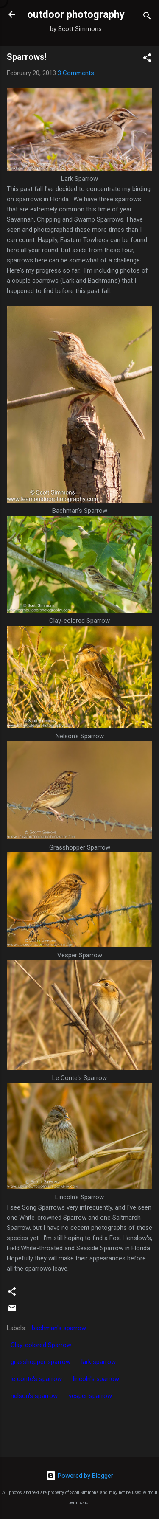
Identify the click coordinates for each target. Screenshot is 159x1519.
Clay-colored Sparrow (41, 1345)
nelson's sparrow (34, 1396)
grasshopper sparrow (40, 1362)
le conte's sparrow (36, 1379)
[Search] (147, 17)
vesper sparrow (90, 1396)
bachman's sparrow (59, 1328)
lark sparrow (98, 1362)
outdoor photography (76, 14)
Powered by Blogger (79, 1476)
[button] (147, 59)
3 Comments (76, 73)
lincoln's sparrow (96, 1379)
